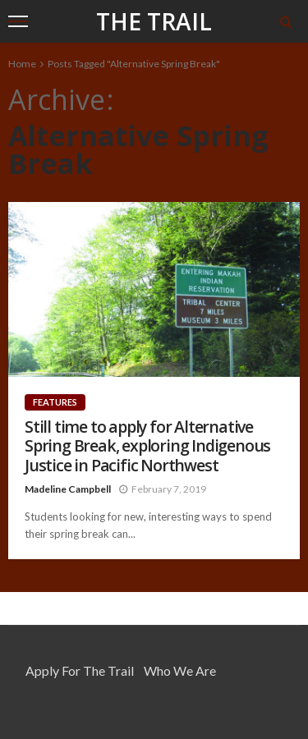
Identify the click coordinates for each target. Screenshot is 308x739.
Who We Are (180, 670)
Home (22, 63)
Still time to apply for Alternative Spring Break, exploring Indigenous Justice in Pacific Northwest (147, 446)
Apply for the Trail (79, 670)
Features (55, 402)
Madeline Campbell (68, 489)
